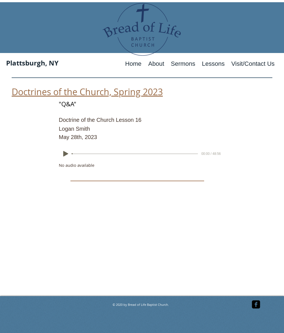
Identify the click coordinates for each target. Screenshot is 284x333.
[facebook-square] (256, 304)
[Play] (65, 154)
